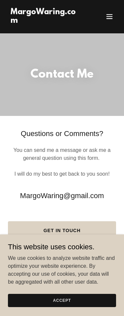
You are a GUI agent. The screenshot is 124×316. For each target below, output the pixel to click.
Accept (62, 300)
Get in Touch (61, 230)
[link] (46, 21)
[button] (109, 16)
